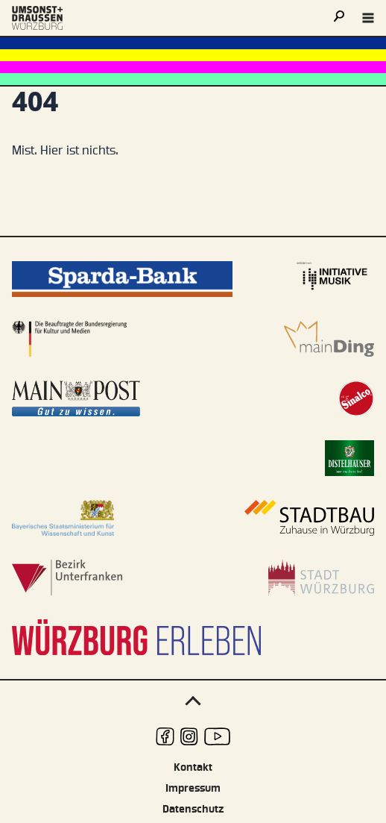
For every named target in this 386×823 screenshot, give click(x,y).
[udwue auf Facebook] (165, 736)
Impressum (193, 788)
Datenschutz (193, 809)
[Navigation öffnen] (368, 18)
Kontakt (193, 767)
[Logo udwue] (37, 18)
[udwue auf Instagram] (189, 736)
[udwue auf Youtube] (217, 736)
